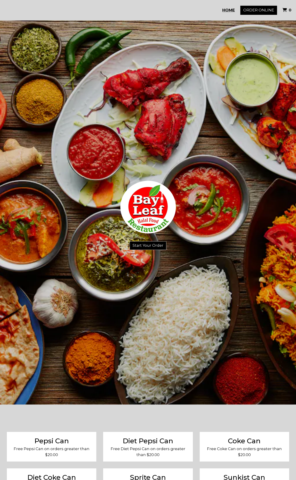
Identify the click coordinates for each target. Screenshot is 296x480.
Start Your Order (148, 245)
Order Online (258, 10)
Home (228, 10)
